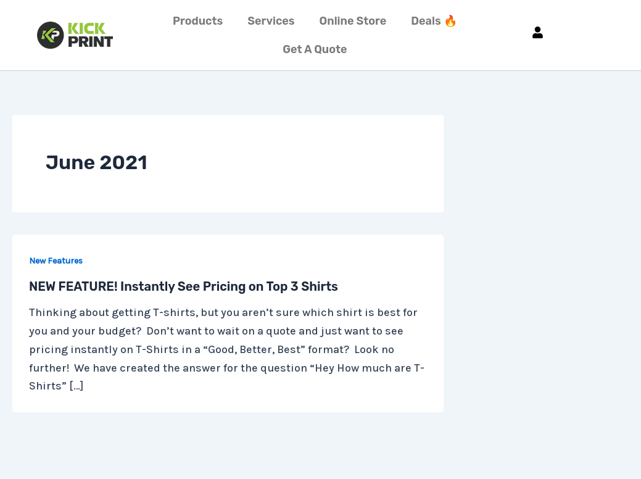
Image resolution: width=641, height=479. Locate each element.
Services (270, 21)
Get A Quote (315, 49)
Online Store (353, 21)
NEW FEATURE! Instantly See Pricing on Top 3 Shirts (183, 286)
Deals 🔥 (434, 21)
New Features (56, 261)
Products (198, 21)
